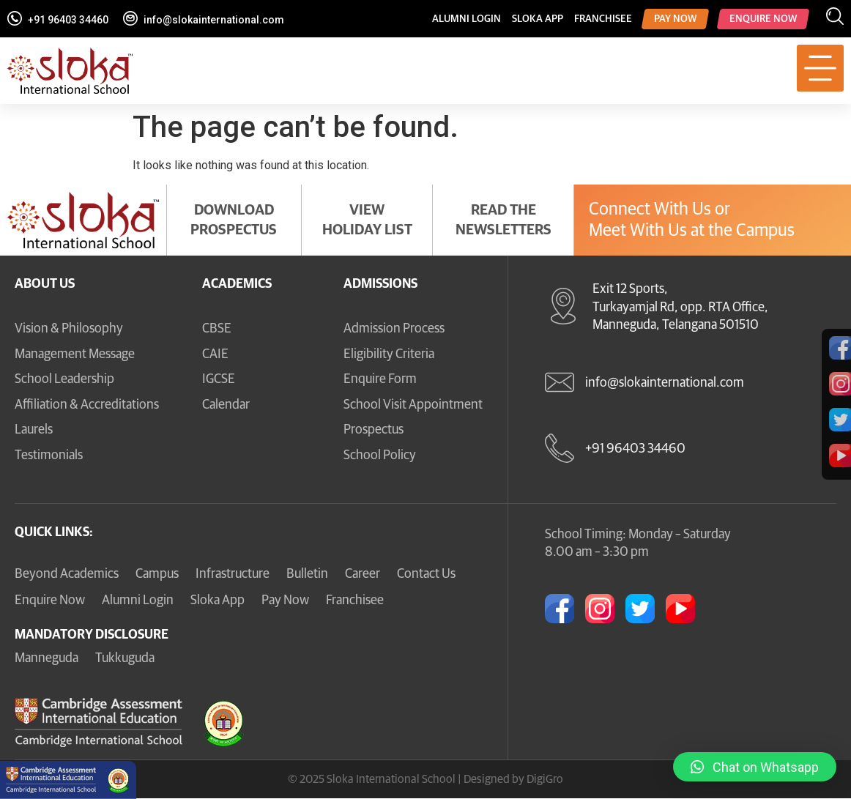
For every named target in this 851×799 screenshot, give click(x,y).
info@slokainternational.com (214, 20)
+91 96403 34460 (68, 20)
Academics (237, 284)
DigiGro (545, 779)
